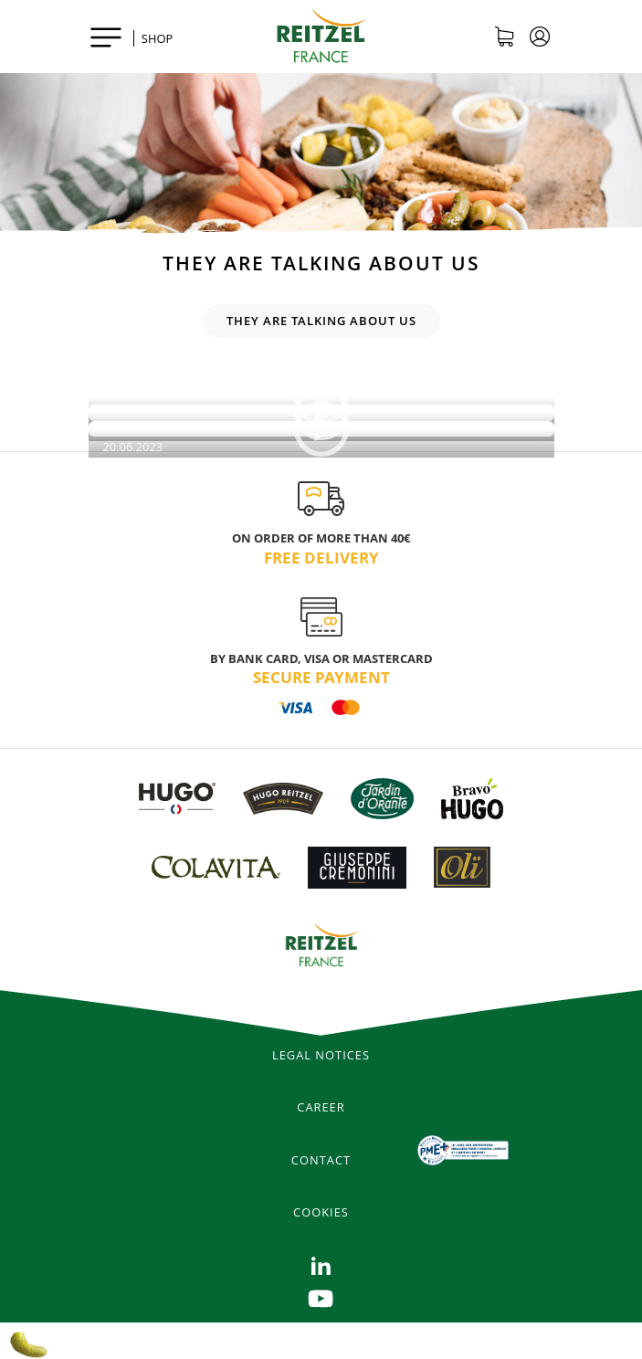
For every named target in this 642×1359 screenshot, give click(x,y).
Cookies (321, 1212)
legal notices (321, 1055)
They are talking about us (321, 320)
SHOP (157, 38)
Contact (321, 1160)
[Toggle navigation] (106, 36)
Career (320, 1107)
